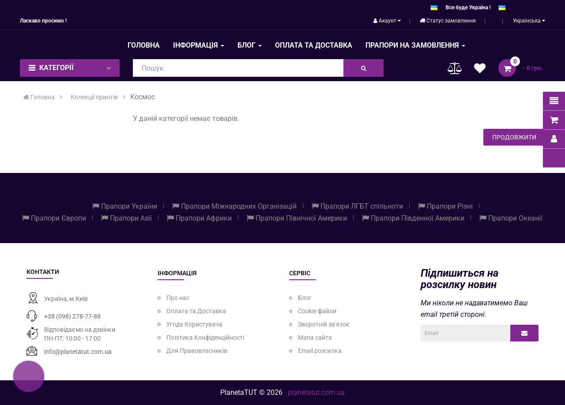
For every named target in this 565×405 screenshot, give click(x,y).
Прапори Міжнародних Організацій (234, 206)
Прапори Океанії (510, 218)
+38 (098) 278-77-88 (72, 316)
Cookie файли (317, 311)
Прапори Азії (126, 218)
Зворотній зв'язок (324, 324)
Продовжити (514, 137)
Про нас (177, 297)
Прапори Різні (445, 206)
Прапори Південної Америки (413, 218)
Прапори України (124, 206)
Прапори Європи (54, 218)
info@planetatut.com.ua (78, 351)
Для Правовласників (196, 350)
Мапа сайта (315, 337)
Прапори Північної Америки (297, 218)
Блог (305, 297)
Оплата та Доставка (196, 311)
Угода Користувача (194, 324)
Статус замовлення (448, 21)
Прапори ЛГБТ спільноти (357, 206)
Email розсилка (320, 350)
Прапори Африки (199, 218)
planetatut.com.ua (316, 392)
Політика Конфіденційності (205, 337)
